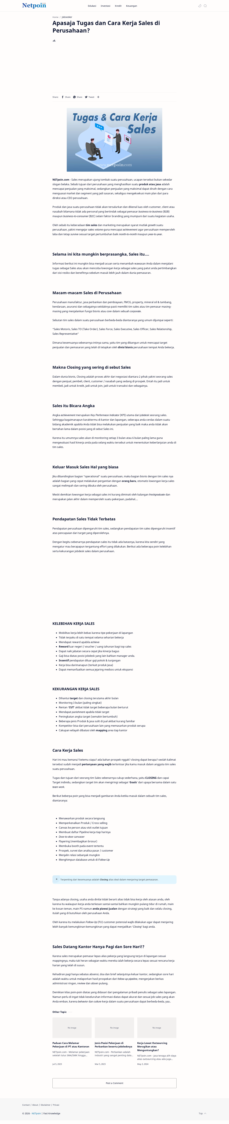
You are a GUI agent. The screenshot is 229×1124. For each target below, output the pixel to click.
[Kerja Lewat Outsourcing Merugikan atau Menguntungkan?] (156, 1028)
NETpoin (36, 1117)
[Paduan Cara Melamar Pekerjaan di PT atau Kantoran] (72, 1028)
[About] (35, 1108)
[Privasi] (56, 1108)
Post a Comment (114, 1084)
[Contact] (26, 1108)
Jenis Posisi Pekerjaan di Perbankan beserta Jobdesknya (113, 1045)
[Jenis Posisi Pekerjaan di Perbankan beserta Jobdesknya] (114, 1028)
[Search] (205, 5)
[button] (199, 5)
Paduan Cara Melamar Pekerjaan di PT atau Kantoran (70, 1045)
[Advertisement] (114, 68)
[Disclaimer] (45, 1108)
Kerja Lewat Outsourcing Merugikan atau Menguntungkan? (152, 1047)
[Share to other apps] (98, 98)
